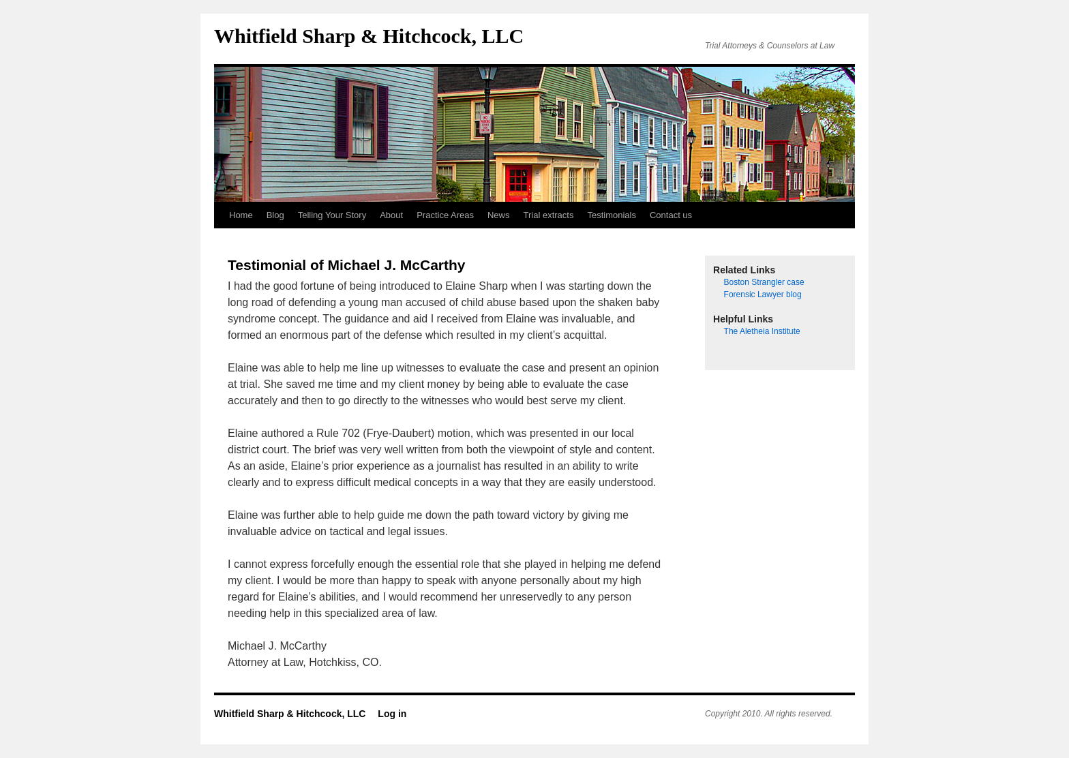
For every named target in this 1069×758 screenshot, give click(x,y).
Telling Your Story (332, 215)
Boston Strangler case (764, 282)
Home (241, 215)
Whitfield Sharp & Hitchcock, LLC (369, 36)
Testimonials (611, 215)
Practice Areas (445, 215)
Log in (392, 713)
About (391, 215)
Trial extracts (549, 215)
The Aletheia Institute (762, 331)
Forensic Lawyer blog (763, 294)
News (498, 215)
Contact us (671, 215)
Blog (275, 215)
